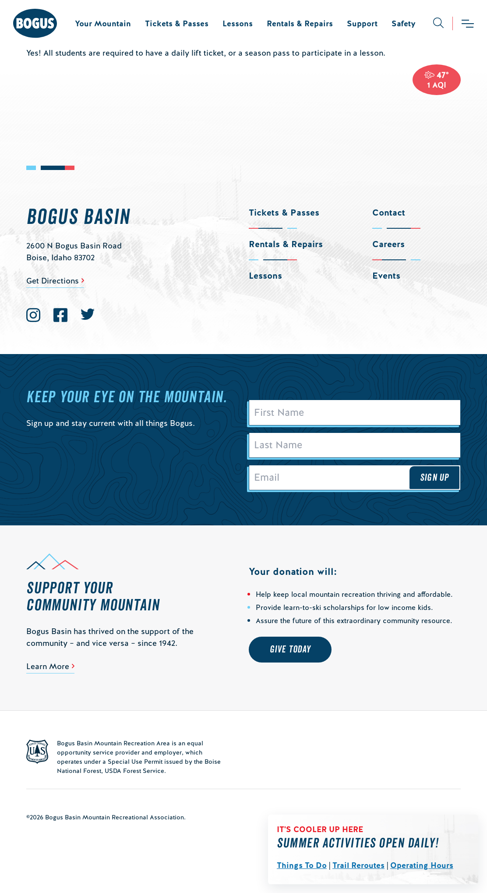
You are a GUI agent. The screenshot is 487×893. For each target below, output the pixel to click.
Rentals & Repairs (300, 23)
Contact (388, 212)
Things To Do (302, 865)
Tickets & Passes (176, 23)
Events (386, 275)
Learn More (47, 666)
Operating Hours (421, 865)
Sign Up (434, 477)
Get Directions (52, 281)
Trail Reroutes (358, 865)
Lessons (237, 23)
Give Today (290, 649)
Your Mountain (103, 23)
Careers (388, 244)
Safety (404, 23)
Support (362, 23)
